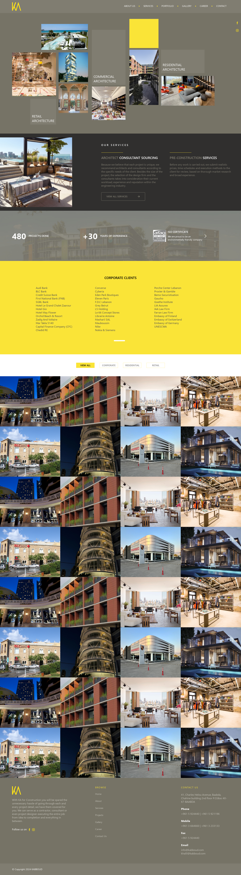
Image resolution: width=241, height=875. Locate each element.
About (98, 801)
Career (204, 6)
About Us (129, 6)
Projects (99, 815)
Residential (132, 365)
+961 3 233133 (210, 825)
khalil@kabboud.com (193, 853)
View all (85, 365)
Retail (155, 365)
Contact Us (101, 836)
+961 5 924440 (190, 813)
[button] (120, 340)
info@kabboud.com (192, 850)
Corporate (108, 365)
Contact (221, 6)
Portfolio (168, 6)
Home (98, 794)
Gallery (186, 6)
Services (148, 6)
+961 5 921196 (210, 813)
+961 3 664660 (190, 825)
